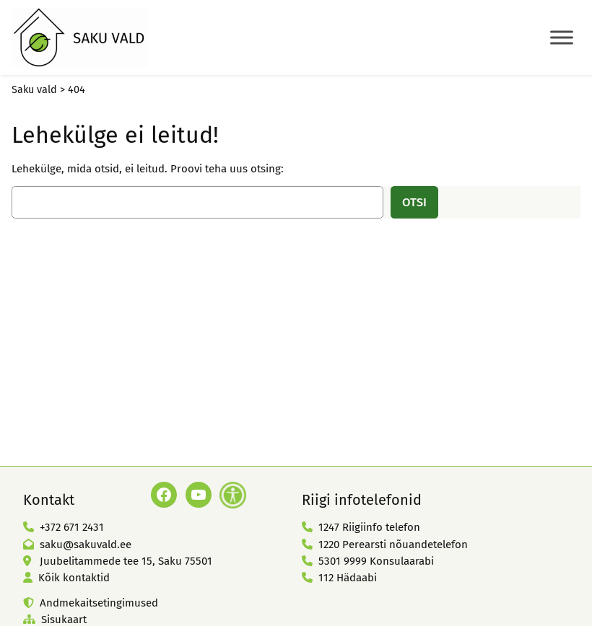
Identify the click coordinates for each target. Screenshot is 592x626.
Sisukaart (64, 619)
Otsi (414, 202)
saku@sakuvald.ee (85, 544)
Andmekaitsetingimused (99, 602)
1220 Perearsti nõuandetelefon (393, 544)
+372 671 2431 (72, 527)
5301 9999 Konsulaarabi (376, 561)
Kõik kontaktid (74, 577)
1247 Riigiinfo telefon (369, 527)
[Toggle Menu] (561, 37)
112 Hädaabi (347, 577)
